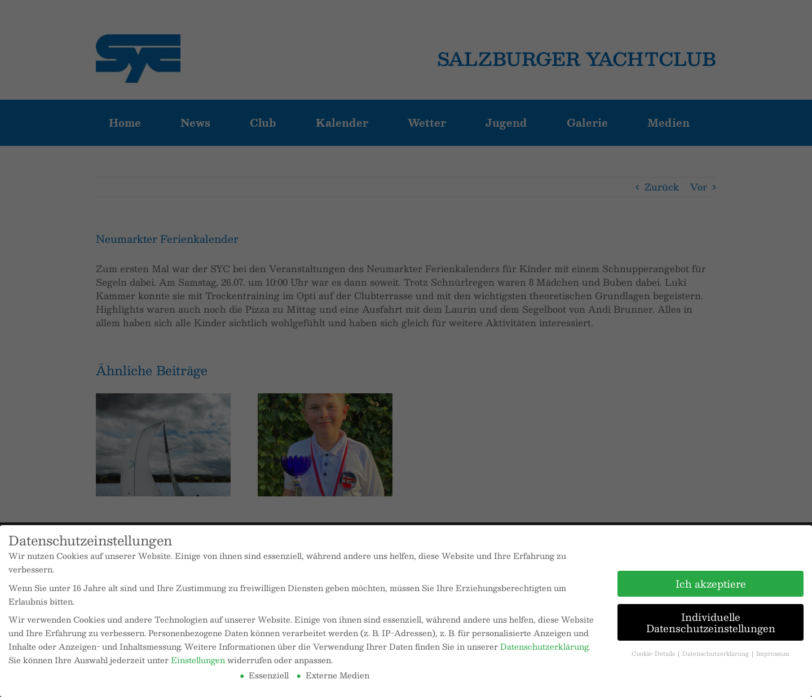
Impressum (772, 653)
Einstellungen (198, 660)
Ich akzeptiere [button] (711, 583)
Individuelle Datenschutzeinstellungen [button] (710, 622)
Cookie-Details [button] (654, 653)
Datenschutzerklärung (544, 646)
